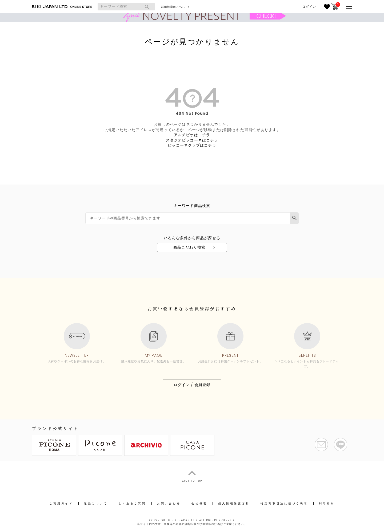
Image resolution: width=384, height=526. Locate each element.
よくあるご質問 (132, 503)
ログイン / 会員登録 (192, 384)
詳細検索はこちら (173, 7)
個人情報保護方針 (234, 503)
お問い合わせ (169, 503)
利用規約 (327, 503)
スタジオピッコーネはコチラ (192, 140)
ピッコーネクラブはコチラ (192, 145)
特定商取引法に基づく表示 (284, 503)
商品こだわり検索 (189, 247)
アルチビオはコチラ (192, 135)
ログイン (309, 7)
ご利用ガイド (61, 503)
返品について (96, 503)
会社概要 (199, 503)
